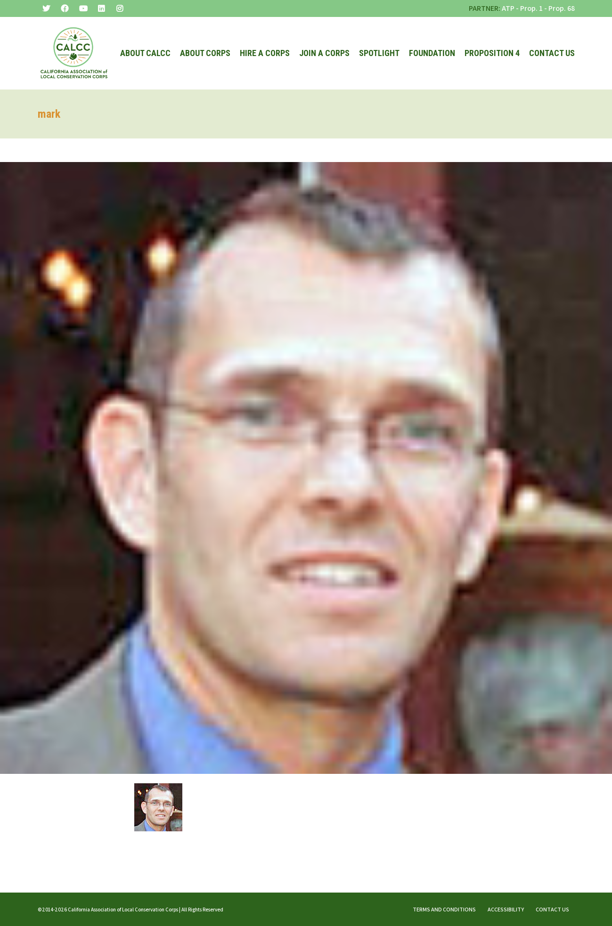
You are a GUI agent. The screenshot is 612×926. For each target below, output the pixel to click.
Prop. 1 (531, 8)
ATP (508, 8)
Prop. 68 (561, 8)
